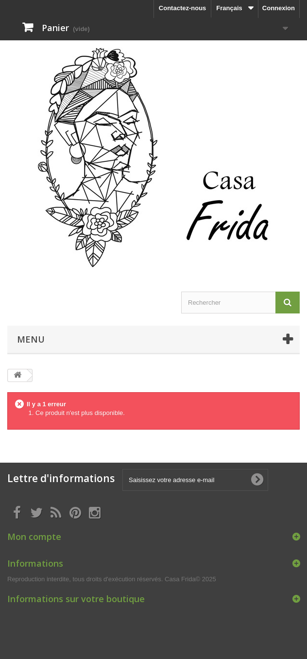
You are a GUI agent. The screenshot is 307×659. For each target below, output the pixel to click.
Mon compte (34, 536)
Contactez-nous (182, 8)
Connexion (278, 8)
